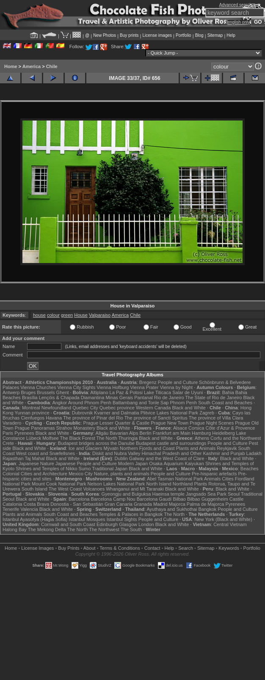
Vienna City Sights (76, 387)
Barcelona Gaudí (154, 499)
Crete (8, 443)
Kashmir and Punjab (224, 453)
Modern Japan (133, 463)
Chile (52, 66)
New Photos (104, 35)
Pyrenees (24, 433)
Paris (8, 433)
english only (238, 22)
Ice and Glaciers (85, 448)
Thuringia (128, 438)
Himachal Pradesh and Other (172, 453)
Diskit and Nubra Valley (116, 453)
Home (10, 66)
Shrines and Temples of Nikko (46, 468)
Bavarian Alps (124, 433)
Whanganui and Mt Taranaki (135, 488)
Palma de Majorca (205, 504)
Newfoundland (56, 407)
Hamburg (201, 433)
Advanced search (235, 5)
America (31, 66)
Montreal (31, 407)
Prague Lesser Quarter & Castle (116, 422)
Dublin (121, 458)
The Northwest (104, 529)
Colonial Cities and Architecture (35, 473)
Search (185, 548)
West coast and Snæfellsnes (45, 453)
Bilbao (179, 499)
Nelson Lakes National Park (116, 483)
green (67, 315)
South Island (34, 488)
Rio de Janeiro (169, 397)
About (89, 548)
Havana (54, 417)
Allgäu (102, 433)
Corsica (196, 427)
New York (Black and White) (223, 519)
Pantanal (143, 397)
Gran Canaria (118, 504)
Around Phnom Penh (89, 402)
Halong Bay (15, 529)
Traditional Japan (109, 468)
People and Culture (178, 382)
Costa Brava (37, 504)
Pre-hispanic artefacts (214, 473)
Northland (183, 483)
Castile (236, 499)
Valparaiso (99, 315)
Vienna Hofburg (113, 387)
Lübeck (33, 438)
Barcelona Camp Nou (113, 499)
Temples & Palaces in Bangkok (131, 514)
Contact (152, 548)
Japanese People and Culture (86, 463)
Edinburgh (107, 524)
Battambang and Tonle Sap (141, 402)
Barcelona (79, 499)
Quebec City (85, 407)
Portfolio (183, 35)
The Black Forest (77, 438)
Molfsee (50, 438)
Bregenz (148, 382)
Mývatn (110, 448)
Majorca (177, 504)
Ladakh (254, 453)
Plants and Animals (196, 448)
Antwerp (11, 392)
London (146, 524)
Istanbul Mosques (87, 519)
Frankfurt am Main (171, 433)
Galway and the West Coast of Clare (166, 458)
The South (131, 529)
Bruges (28, 392)
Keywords (228, 548)
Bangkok (208, 509)
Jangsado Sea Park (206, 493)
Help (230, 35)
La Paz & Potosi (126, 392)
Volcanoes (94, 488)
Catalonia (12, 504)
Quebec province (117, 407)
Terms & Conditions (119, 548)
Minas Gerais (119, 397)
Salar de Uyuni (187, 392)
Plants (200, 483)
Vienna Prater (144, 387)
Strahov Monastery (75, 427)
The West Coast (65, 488)
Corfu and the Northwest (235, 438)
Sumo (85, 468)
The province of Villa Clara (216, 417)
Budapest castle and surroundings (171, 443)
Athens (202, 438)
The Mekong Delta (47, 529)
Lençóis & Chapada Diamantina (72, 397)
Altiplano (99, 392)
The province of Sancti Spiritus (156, 417)
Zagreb (206, 412)
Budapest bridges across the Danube (96, 443)
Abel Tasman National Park (175, 478)
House (81, 315)
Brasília (30, 397)
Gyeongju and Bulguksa (126, 493)
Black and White (188, 407)
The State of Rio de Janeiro (213, 397)
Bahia (228, 392)
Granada (143, 504)
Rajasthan (13, 458)
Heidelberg (223, 433)
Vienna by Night (176, 387)
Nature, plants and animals (121, 473)
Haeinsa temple (168, 493)
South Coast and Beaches (225, 402)
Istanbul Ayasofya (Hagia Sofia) (35, 519)
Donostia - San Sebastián (76, 504)
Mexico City (81, 473)
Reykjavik (227, 448)
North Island (158, 483)
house (39, 315)
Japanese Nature (36, 463)
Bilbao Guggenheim (207, 499)
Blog (199, 35)
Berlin (146, 433)
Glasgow (128, 524)
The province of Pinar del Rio (93, 417)
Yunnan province (32, 412)
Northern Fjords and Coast (147, 448)
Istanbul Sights (122, 519)
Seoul (234, 493)
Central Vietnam (230, 524)
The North (107, 438)
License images (157, 35)
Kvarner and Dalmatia (116, 412)
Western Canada (153, 407)
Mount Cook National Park (59, 483)
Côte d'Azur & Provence (230, 427)
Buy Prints (68, 548)
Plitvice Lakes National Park (169, 412)
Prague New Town (169, 422)
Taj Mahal (34, 458)
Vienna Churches (38, 387)
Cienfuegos (32, 417)
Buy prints (129, 35)
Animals (212, 478)
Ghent (62, 392)
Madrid (160, 504)
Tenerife (11, 509)
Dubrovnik (82, 412)
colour (53, 315)
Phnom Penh (183, 402)
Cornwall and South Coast (68, 524)
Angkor (59, 402)
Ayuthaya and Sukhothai (171, 509)
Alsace (180, 427)
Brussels (46, 392)
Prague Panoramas (35, 427)
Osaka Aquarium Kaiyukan (176, 463)
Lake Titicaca (157, 392)
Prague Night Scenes (212, 422)
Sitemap (215, 35)
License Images (37, 548)
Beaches (249, 468)
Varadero (12, 422)
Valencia (29, 509)
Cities (228, 478)
